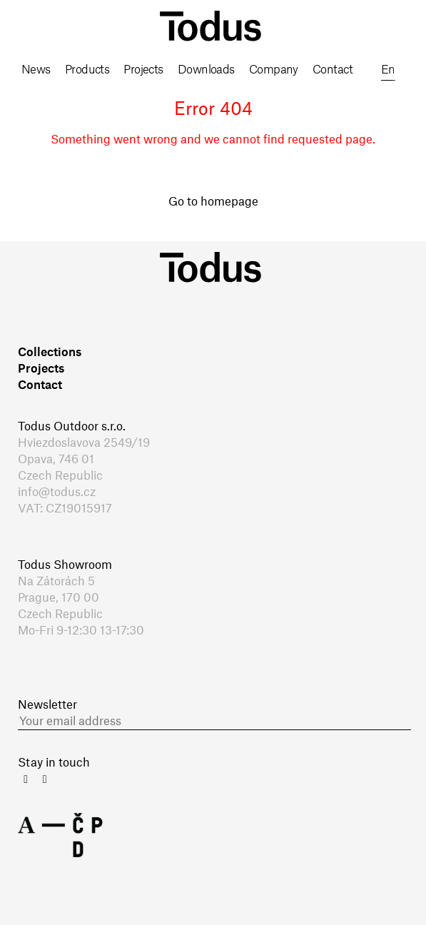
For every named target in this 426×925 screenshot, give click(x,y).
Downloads (206, 70)
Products (87, 70)
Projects (143, 70)
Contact (333, 70)
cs (416, 70)
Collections (49, 352)
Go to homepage (213, 202)
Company (273, 70)
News (36, 70)
